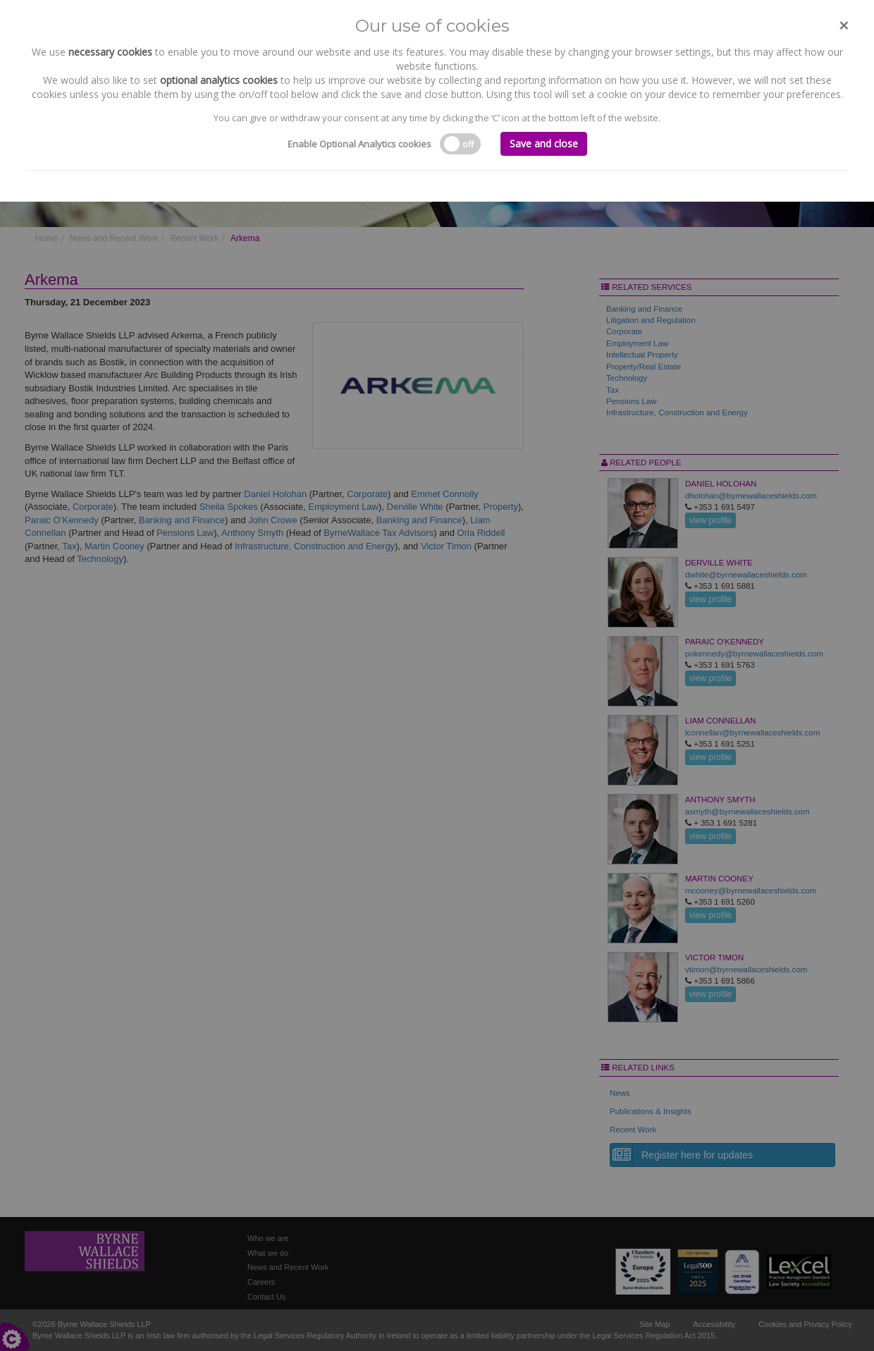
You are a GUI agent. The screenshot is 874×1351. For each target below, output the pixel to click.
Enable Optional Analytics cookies (359, 143)
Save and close (544, 143)
